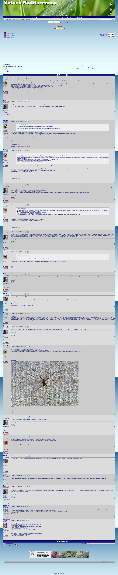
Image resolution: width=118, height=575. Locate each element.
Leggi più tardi (94, 68)
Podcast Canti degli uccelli (10, 37)
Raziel (4, 312)
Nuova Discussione (88, 66)
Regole (75, 17)
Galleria (58, 17)
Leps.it (55, 573)
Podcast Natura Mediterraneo (10, 33)
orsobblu (5, 474)
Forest (4, 100)
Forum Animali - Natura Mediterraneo (14, 66)
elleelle (5, 436)
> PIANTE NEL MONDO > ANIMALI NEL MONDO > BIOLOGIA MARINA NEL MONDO (101, 543)
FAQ (73, 17)
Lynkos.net (62, 573)
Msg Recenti (49, 17)
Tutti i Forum (8, 64)
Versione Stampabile (83, 68)
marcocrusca (6, 505)
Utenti (56, 17)
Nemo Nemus (6, 519)
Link (12, 107)
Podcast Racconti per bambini (10, 35)
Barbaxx (5, 293)
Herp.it (58, 573)
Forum (38, 17)
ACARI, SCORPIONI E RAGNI (14, 68)
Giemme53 (5, 77)
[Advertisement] (59, 48)
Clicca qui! (28, 19)
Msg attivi (45, 17)
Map (61, 17)
